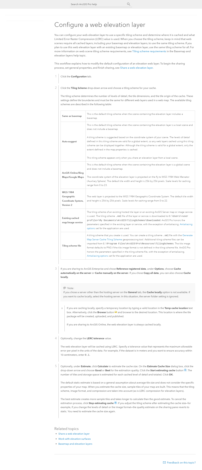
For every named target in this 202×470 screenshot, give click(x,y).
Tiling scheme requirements (149, 51)
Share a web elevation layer (136, 67)
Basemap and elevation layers (75, 445)
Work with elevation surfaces (74, 440)
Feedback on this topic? (181, 463)
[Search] (128, 4)
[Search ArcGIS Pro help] (98, 4)
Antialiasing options (97, 257)
